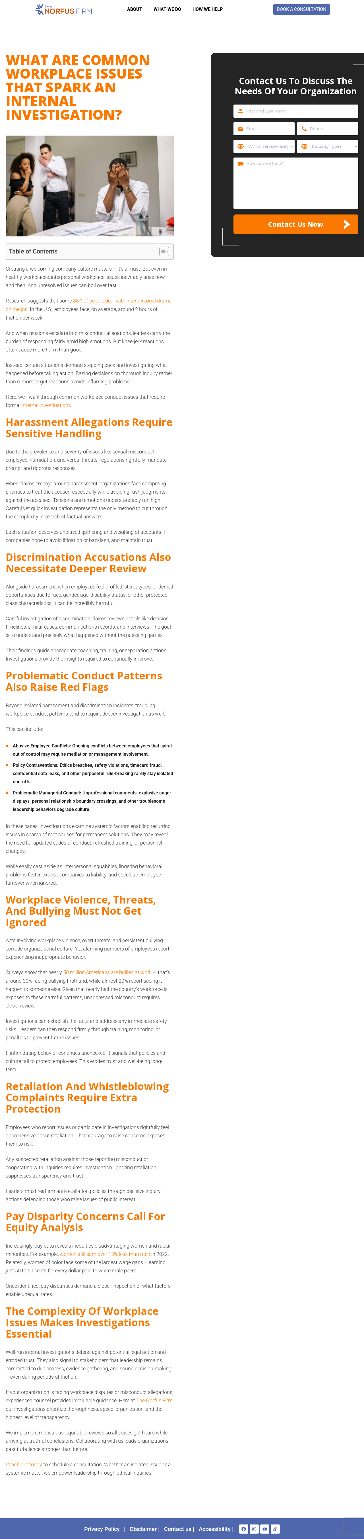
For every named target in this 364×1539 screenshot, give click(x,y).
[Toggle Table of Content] (161, 251)
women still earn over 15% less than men (105, 1253)
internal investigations (46, 405)
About (134, 9)
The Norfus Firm (154, 1400)
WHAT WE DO (167, 9)
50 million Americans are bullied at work (107, 972)
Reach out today (24, 1464)
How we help (208, 9)
